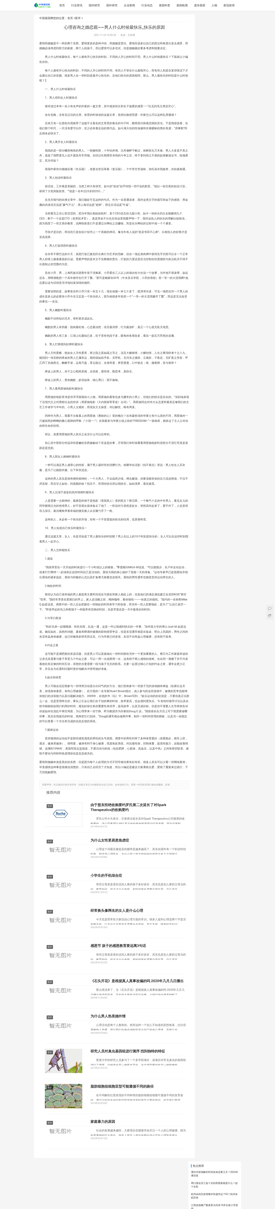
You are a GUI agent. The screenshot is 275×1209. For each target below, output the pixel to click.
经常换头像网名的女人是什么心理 (116, 937)
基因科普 (165, 5)
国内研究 (94, 5)
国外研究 (112, 5)
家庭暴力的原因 (102, 1152)
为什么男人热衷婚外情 (108, 1045)
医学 (78, 18)
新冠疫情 (229, 5)
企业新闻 (130, 5)
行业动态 (147, 5)
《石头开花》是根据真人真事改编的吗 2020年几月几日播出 (133, 1011)
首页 (62, 5)
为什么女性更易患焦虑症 (109, 866)
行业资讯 (77, 5)
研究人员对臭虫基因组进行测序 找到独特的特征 (127, 1080)
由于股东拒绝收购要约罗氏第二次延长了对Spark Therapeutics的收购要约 (128, 832)
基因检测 (182, 5)
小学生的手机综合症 (106, 902)
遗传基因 (200, 5)
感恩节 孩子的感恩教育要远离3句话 (118, 973)
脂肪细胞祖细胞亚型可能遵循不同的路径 (122, 1116)
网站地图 (131, 1200)
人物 (215, 5)
